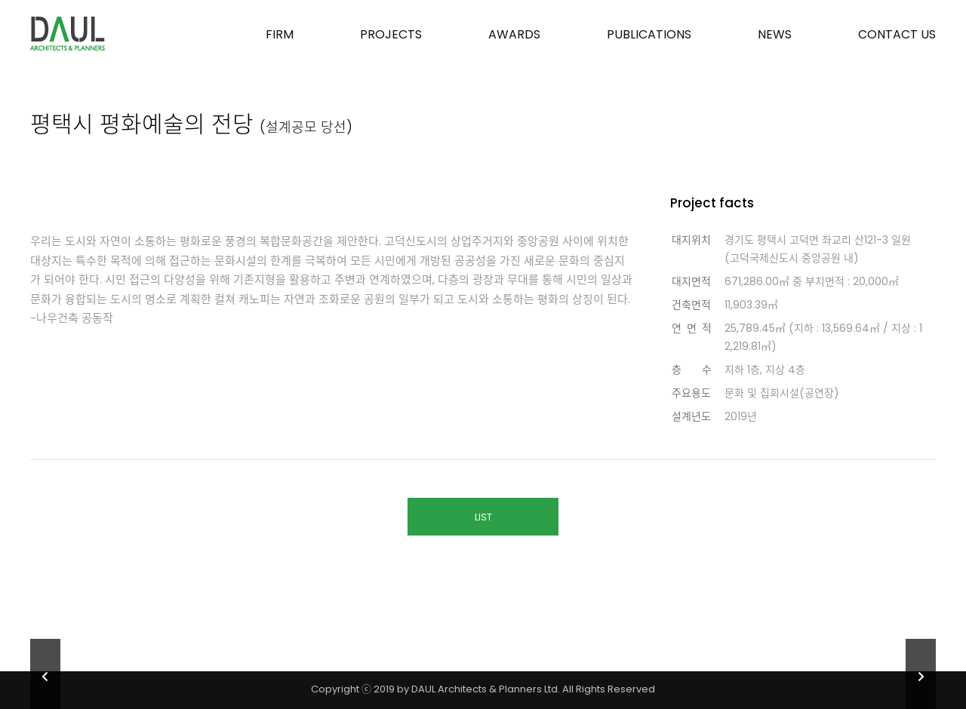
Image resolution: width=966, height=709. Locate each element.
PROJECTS (391, 34)
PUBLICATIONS (649, 34)
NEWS (775, 34)
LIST (483, 517)
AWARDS (514, 34)
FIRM (280, 34)
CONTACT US (897, 34)
